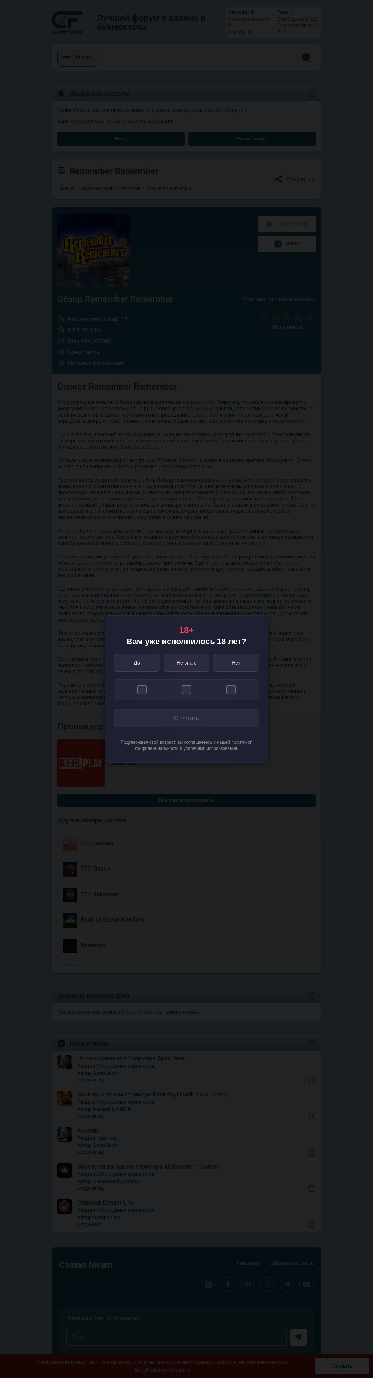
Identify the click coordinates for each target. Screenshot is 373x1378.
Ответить (186, 718)
